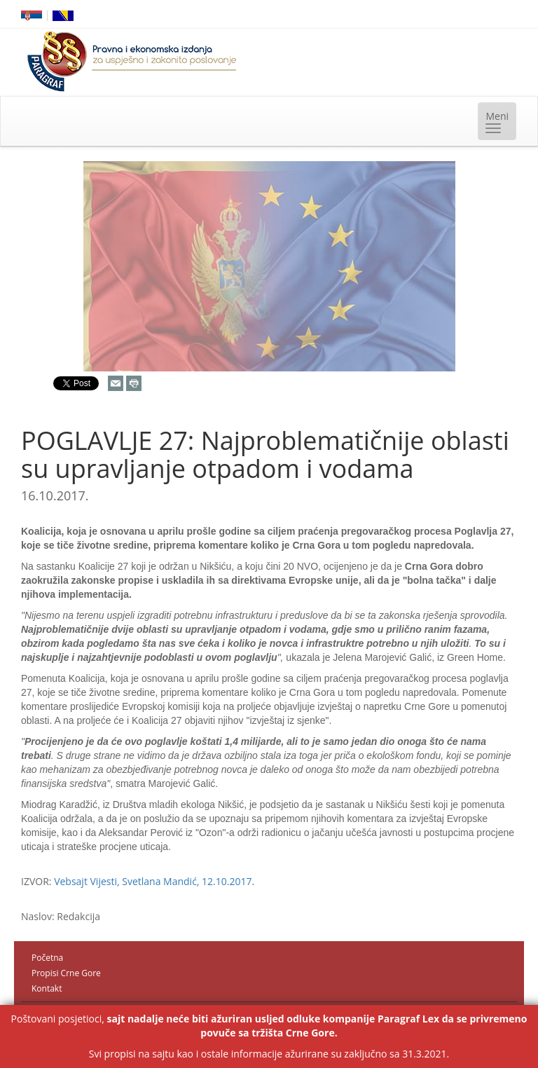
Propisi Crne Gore (66, 973)
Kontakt (47, 988)
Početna (47, 958)
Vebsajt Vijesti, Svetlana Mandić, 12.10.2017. (154, 881)
